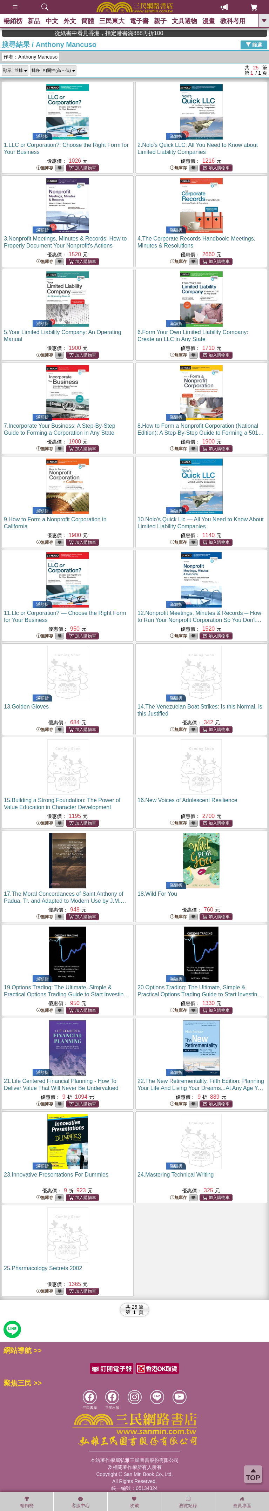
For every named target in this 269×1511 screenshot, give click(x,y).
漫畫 (208, 21)
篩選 (254, 44)
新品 (34, 21)
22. (200, 1088)
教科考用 (233, 21)
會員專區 (242, 1502)
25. (43, 1268)
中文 (52, 21)
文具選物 (184, 21)
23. (56, 1175)
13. (26, 707)
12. (199, 620)
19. (66, 994)
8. (201, 433)
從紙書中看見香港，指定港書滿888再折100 (220, 33)
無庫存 (44, 168)
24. (175, 1175)
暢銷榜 (13, 21)
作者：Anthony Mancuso (31, 57)
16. (187, 800)
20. (200, 994)
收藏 (134, 1502)
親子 (160, 21)
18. (157, 894)
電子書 (139, 21)
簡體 (87, 21)
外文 (69, 21)
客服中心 (81, 1502)
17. (65, 901)
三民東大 (112, 21)
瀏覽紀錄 (188, 1502)
